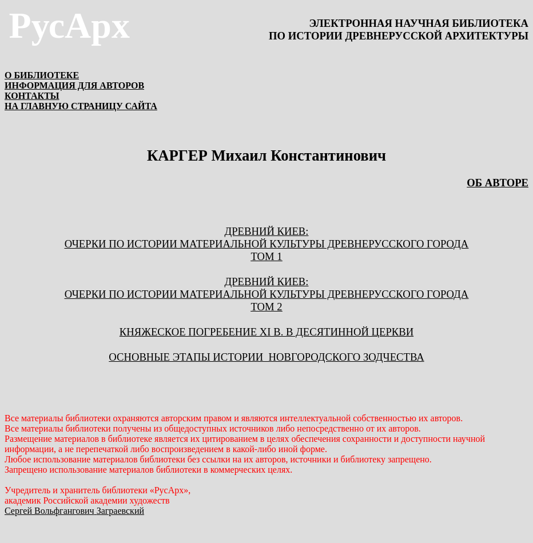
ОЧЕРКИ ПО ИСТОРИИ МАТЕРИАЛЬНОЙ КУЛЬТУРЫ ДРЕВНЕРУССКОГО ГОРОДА (267, 244)
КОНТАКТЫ (32, 96)
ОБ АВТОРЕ (497, 183)
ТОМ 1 (266, 256)
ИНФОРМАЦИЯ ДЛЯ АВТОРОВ (74, 85)
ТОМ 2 (266, 307)
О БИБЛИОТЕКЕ (42, 75)
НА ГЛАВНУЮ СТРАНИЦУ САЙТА (81, 106)
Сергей (74, 511)
